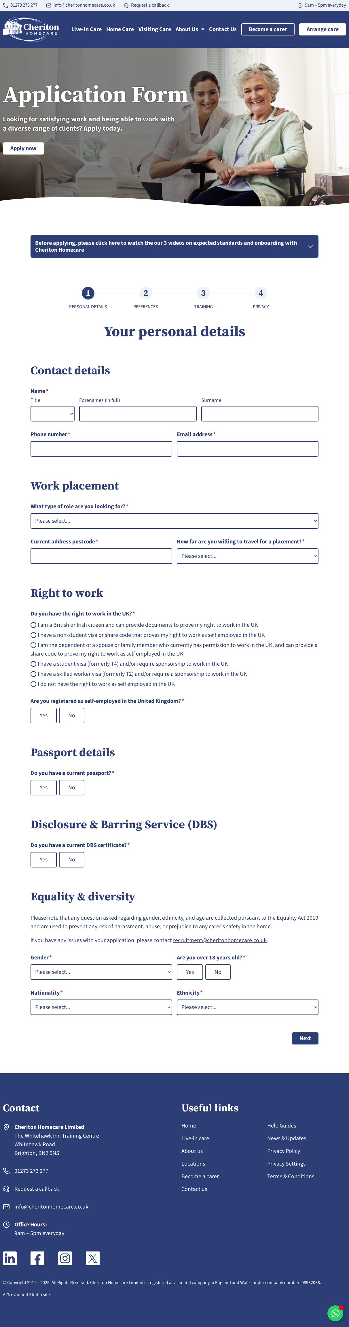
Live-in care (195, 1138)
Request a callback (150, 5)
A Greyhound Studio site (26, 1295)
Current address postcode (64, 541)
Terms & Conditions (290, 1176)
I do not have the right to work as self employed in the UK (106, 684)
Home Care (120, 29)
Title (35, 400)
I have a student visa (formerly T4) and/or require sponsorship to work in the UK (133, 664)
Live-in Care (86, 29)
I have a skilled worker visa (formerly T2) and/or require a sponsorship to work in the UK (142, 674)
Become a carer (268, 29)
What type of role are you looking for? (79, 506)
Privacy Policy (283, 1151)
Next (305, 1038)
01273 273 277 (23, 5)
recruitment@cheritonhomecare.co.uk (220, 940)
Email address (196, 434)
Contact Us (223, 29)
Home (188, 1126)
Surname (211, 400)
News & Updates (286, 1138)
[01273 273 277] (5, 5)
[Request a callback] (126, 5)
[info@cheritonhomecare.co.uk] (48, 5)
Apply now (23, 148)
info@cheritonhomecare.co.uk (84, 5)
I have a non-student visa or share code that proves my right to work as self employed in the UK (151, 635)
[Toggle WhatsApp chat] (335, 1313)
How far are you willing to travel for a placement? (241, 541)
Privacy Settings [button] (286, 1164)
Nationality (47, 993)
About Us (190, 29)
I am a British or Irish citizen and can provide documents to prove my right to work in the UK (148, 625)
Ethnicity (190, 993)
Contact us (194, 1189)
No (71, 716)
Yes (44, 716)
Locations (193, 1164)
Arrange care (323, 29)
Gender (41, 957)
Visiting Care (155, 29)
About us (192, 1151)
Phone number (50, 434)
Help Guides (281, 1126)
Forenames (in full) (99, 400)
